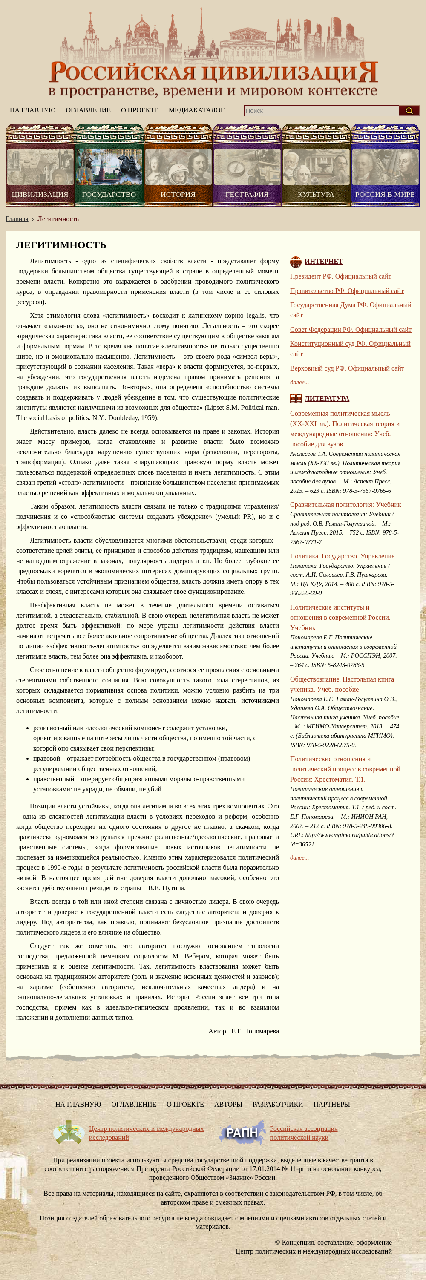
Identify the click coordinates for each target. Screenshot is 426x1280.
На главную (213, 52)
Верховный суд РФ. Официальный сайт (347, 368)
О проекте (139, 110)
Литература (327, 398)
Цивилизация (40, 194)
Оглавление (88, 110)
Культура (316, 194)
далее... (299, 382)
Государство (109, 194)
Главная (17, 218)
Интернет (324, 261)
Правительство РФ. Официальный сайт (347, 290)
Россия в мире (385, 194)
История (178, 194)
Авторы (228, 1104)
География (246, 194)
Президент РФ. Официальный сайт (340, 276)
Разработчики (278, 1104)
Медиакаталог (197, 110)
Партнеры (332, 1104)
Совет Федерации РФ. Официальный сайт (351, 329)
